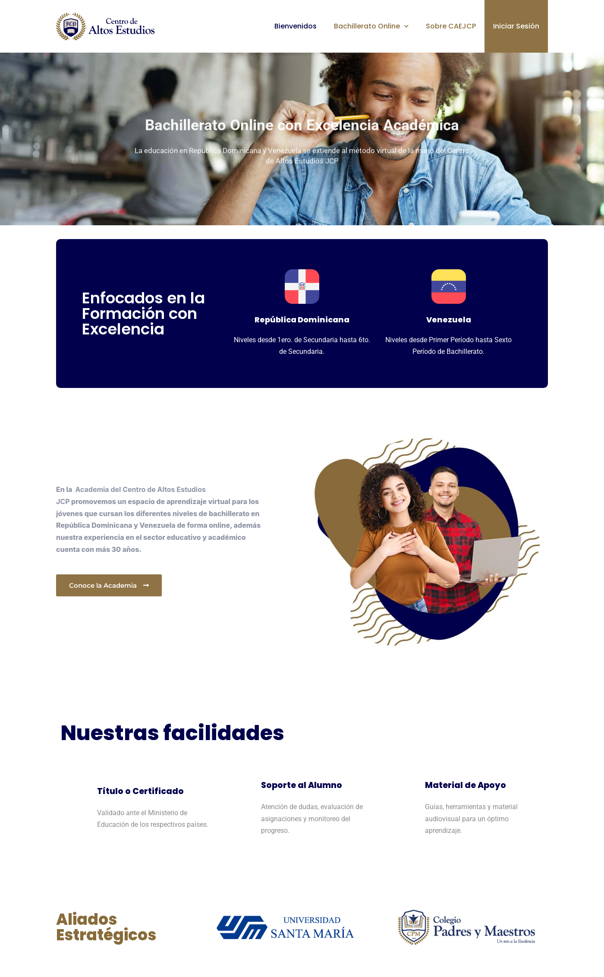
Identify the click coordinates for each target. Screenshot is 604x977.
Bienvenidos (295, 26)
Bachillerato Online (371, 26)
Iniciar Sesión (516, 26)
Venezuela (448, 319)
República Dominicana (302, 319)
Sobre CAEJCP (451, 26)
